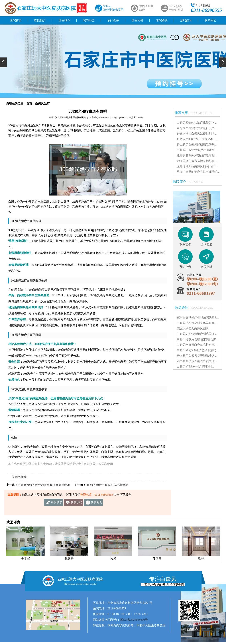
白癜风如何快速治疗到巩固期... (197, 333)
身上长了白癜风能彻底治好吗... (197, 144)
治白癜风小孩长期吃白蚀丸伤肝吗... (200, 361)
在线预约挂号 (76, 503)
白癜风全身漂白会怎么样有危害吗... (200, 344)
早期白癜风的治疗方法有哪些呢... (198, 171)
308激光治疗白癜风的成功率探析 (107, 485)
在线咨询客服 (96, 503)
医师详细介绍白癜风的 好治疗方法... (200, 166)
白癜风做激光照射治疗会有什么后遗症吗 (44, 485)
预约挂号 (186, 20)
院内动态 (89, 20)
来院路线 (162, 20)
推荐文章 (196, 113)
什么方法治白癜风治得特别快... (197, 133)
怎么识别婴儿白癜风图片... (194, 328)
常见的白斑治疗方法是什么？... (197, 128)
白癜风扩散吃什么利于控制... (195, 366)
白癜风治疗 (42, 103)
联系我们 (210, 20)
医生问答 (137, 20)
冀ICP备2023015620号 (134, 619)
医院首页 (16, 20)
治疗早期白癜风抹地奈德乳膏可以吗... (201, 160)
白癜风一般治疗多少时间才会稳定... (200, 149)
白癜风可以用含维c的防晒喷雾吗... (199, 339)
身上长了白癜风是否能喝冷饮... (197, 355)
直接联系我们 (56, 503)
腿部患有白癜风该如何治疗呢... (197, 155)
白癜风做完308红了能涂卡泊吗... (197, 350)
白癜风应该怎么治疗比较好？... (197, 122)
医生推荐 (64, 20)
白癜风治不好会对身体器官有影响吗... (201, 322)
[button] (3, 62)
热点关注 (196, 307)
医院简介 (40, 20)
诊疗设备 (113, 20)
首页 (29, 103)
